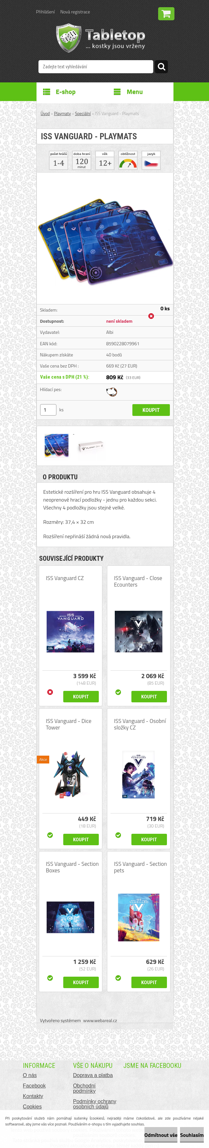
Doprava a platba (93, 1075)
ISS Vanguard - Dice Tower (69, 724)
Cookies (32, 1106)
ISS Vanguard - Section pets (140, 867)
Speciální (83, 113)
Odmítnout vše (161, 1135)
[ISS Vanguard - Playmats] (105, 175)
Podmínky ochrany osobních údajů (94, 1104)
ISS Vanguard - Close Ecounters (138, 581)
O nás (30, 1075)
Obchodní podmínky (84, 1088)
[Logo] (100, 38)
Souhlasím (192, 1135)
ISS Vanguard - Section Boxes (72, 867)
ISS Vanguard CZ (65, 578)
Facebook (34, 1085)
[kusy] (48, 410)
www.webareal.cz (100, 1020)
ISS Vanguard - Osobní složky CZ (140, 724)
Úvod (45, 113)
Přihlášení (45, 11)
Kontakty (33, 1096)
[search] (161, 67)
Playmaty (62, 113)
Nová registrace (75, 11)
